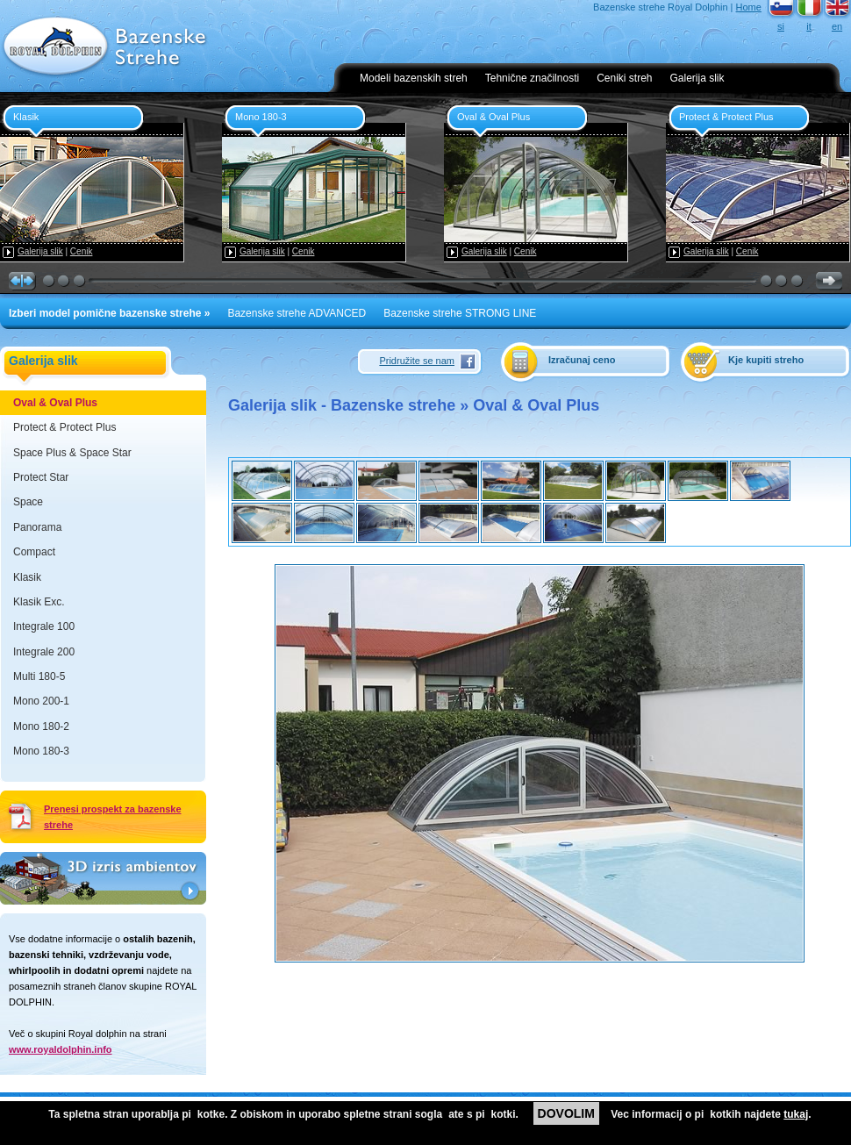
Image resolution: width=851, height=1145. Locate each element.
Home (749, 7)
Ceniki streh (624, 78)
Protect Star (40, 477)
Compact (34, 552)
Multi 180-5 (39, 676)
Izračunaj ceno (581, 359)
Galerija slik (697, 78)
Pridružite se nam (416, 360)
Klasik (27, 577)
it (809, 26)
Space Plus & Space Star (72, 453)
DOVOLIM (566, 1113)
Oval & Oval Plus (55, 403)
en (837, 26)
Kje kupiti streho (766, 359)
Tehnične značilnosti (532, 78)
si (780, 26)
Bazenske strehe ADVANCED (296, 313)
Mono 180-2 (41, 726)
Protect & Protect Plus (64, 427)
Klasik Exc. (39, 602)
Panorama (37, 527)
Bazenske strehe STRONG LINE (459, 313)
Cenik (81, 251)
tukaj (795, 1114)
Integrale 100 (44, 626)
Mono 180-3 (41, 751)
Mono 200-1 (41, 701)
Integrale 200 (44, 652)
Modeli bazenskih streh (414, 78)
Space (28, 502)
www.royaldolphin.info (60, 1049)
